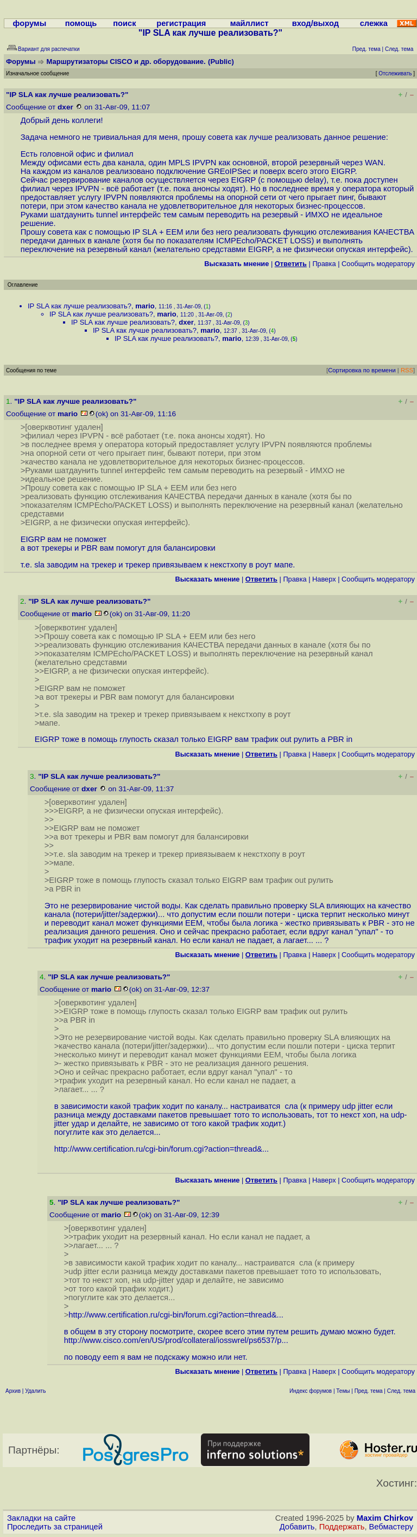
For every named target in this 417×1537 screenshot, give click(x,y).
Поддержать (342, 1526)
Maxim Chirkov (385, 1518)
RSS (407, 370)
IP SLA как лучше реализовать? (79, 306)
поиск (124, 23)
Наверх (324, 579)
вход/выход (315, 23)
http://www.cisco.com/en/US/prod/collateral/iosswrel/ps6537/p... (176, 1340)
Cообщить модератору (378, 264)
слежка (374, 23)
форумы (30, 23)
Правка (324, 264)
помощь (81, 23)
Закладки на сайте (41, 1518)
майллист (249, 23)
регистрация (181, 23)
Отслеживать (395, 73)
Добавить (297, 1526)
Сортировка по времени (362, 370)
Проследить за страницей (55, 1526)
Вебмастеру (391, 1526)
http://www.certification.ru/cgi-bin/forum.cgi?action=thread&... (161, 1149)
